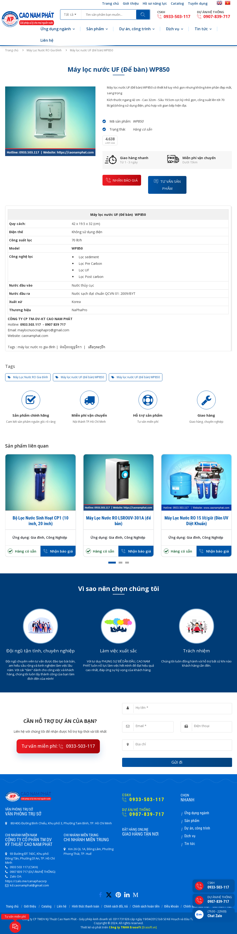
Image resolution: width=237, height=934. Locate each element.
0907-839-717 (213, 16)
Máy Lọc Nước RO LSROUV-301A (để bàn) (118, 520)
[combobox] (70, 13)
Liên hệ (46, 40)
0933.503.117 (30, 324)
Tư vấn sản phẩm (167, 185)
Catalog (177, 3)
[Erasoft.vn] (149, 927)
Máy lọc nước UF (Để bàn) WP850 (79, 377)
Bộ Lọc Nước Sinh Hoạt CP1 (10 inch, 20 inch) (41, 520)
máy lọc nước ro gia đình (36, 347)
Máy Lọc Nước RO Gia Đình (44, 50)
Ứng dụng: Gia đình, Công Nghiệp (39, 537)
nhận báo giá (122, 180)
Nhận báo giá (61, 551)
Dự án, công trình (135, 28)
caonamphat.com (35, 335)
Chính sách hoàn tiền (146, 906)
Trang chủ (110, 3)
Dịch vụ (172, 28)
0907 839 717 (55, 324)
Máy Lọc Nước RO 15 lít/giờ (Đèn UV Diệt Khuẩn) (196, 520)
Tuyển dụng (198, 3)
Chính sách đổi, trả (116, 906)
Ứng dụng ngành (55, 28)
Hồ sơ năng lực (155, 3)
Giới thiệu (131, 3)
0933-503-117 (173, 16)
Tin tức (201, 28)
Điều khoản (171, 906)
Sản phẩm (95, 28)
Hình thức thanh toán (85, 906)
